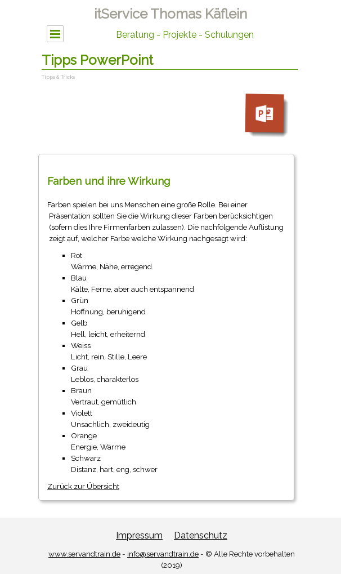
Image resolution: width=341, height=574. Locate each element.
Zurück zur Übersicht (83, 486)
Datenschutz (200, 535)
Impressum (139, 535)
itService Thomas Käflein (170, 14)
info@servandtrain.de (163, 553)
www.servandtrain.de (84, 553)
